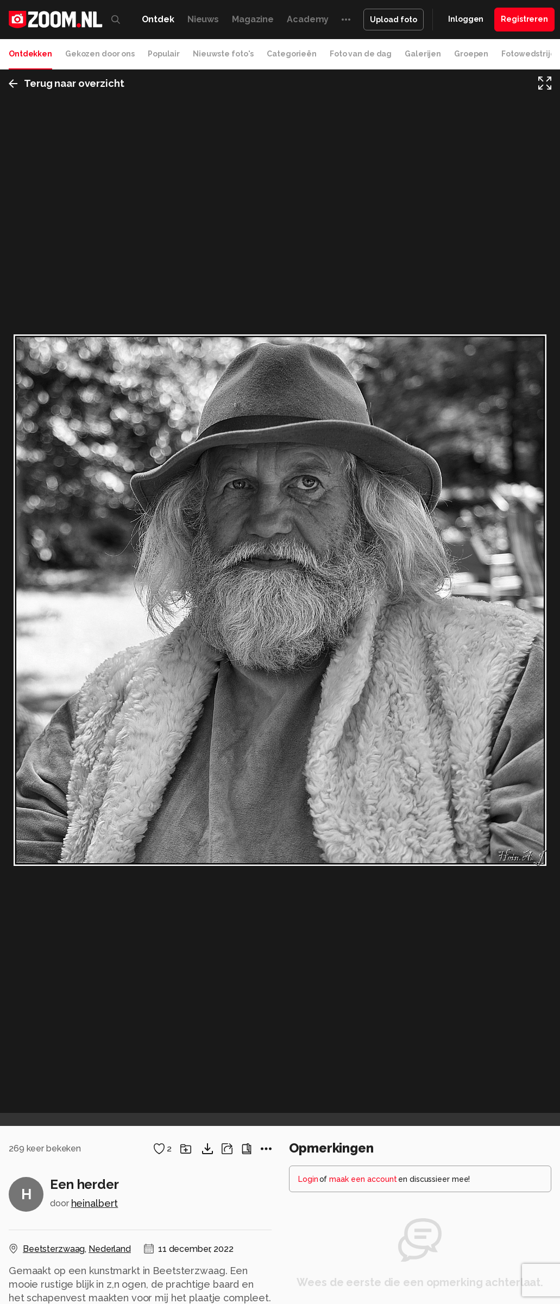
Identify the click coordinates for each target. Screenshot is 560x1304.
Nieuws (203, 19)
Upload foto (393, 19)
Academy (308, 19)
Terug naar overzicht (66, 83)
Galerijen (423, 53)
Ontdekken (30, 53)
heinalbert (94, 1203)
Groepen (471, 53)
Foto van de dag (361, 53)
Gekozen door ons (100, 53)
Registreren (524, 19)
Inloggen (465, 19)
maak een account (363, 1179)
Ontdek (158, 19)
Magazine (253, 19)
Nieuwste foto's (223, 53)
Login (308, 1179)
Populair (164, 53)
